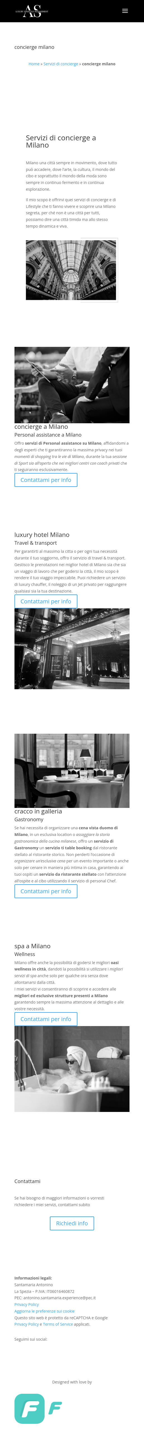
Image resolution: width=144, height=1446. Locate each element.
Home (34, 63)
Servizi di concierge (60, 63)
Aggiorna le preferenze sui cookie (44, 1311)
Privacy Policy (26, 1304)
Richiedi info (72, 1223)
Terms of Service (58, 1324)
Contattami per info (46, 480)
